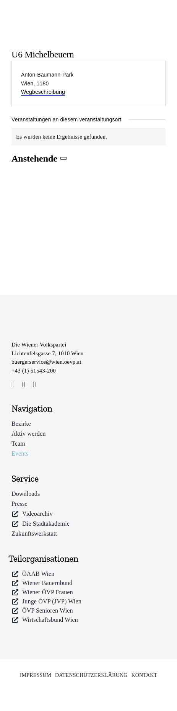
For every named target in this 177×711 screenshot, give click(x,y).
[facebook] (13, 385)
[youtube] (34, 385)
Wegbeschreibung (43, 92)
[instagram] (23, 385)
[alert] (88, 137)
